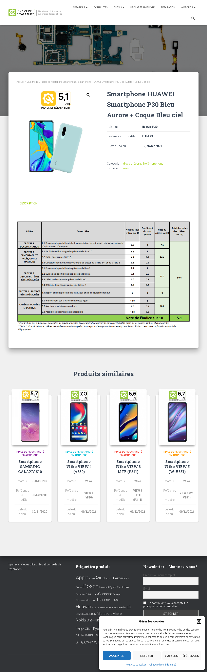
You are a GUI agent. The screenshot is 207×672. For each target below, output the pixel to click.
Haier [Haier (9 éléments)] (93, 599)
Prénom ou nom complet (159, 574)
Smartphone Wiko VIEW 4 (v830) (79, 465)
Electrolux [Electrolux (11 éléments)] (123, 586)
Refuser (146, 656)
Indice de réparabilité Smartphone (58, 81)
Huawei (124, 168)
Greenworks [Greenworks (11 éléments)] (83, 599)
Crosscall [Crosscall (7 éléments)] (104, 586)
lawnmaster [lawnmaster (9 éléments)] (119, 606)
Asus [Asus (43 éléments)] (100, 577)
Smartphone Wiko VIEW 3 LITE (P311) (128, 465)
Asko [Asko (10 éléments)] (92, 577)
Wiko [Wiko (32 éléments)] (98, 641)
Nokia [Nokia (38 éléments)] (81, 619)
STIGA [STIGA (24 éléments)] (81, 642)
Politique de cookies (136, 664)
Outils (119, 7)
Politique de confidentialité (162, 664)
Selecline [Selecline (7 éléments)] (80, 635)
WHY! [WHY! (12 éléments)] (89, 641)
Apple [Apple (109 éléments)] (82, 577)
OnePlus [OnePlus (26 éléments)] (93, 619)
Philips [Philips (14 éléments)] (80, 628)
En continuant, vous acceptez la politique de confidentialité (165, 604)
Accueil (20, 81)
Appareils (80, 7)
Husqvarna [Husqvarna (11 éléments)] (99, 606)
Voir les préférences (182, 656)
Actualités (101, 7)
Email (146, 588)
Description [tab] (28, 203)
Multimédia (32, 81)
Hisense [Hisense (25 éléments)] (103, 599)
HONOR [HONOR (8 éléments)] (115, 599)
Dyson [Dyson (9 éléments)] (112, 586)
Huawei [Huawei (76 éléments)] (83, 606)
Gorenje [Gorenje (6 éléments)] (116, 594)
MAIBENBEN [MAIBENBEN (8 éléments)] (89, 613)
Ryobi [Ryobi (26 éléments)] (97, 628)
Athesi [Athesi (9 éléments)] (108, 577)
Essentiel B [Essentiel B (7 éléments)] (81, 594)
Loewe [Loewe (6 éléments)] (79, 613)
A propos (188, 7)
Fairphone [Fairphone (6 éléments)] (93, 594)
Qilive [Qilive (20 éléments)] (88, 628)
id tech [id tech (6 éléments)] (109, 607)
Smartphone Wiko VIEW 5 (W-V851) (177, 465)
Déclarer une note (142, 7)
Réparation (168, 7)
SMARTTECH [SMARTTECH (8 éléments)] (92, 634)
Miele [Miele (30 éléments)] (117, 613)
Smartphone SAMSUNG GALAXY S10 (30, 465)
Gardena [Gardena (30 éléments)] (105, 593)
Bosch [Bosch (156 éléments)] (90, 585)
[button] (199, 621)
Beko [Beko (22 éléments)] (117, 578)
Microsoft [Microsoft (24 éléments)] (104, 613)
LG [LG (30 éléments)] (129, 606)
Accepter (116, 656)
